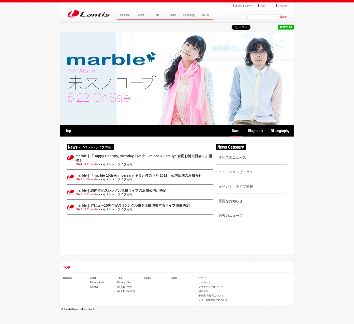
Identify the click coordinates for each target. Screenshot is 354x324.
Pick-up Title (124, 282)
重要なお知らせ (231, 201)
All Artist (94, 286)
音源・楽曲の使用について (213, 300)
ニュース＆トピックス (236, 172)
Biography (256, 131)
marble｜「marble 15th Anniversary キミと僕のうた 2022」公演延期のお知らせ (138, 175)
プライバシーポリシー (210, 286)
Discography (280, 131)
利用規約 (203, 291)
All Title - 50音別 (126, 291)
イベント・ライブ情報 (236, 186)
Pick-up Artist (97, 282)
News (236, 131)
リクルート (204, 282)
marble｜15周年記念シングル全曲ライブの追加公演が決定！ (122, 190)
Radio (147, 278)
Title (119, 278)
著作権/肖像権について (211, 295)
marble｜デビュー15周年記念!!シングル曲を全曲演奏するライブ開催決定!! (133, 205)
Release (67, 278)
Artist (93, 278)
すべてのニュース (232, 157)
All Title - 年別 (124, 286)
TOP (68, 131)
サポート (203, 278)
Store (174, 278)
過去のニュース (231, 215)
